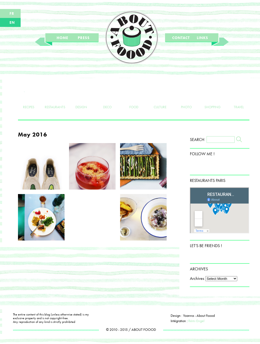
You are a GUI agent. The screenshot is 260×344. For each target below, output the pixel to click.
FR (12, 13)
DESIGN (81, 98)
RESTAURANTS (55, 98)
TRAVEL (239, 98)
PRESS (84, 37)
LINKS (202, 37)
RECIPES (29, 98)
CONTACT (181, 37)
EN (12, 22)
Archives (197, 278)
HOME (62, 37)
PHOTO (186, 98)
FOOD (134, 98)
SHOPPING (212, 98)
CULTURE (160, 98)
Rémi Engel (196, 320)
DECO (107, 98)
